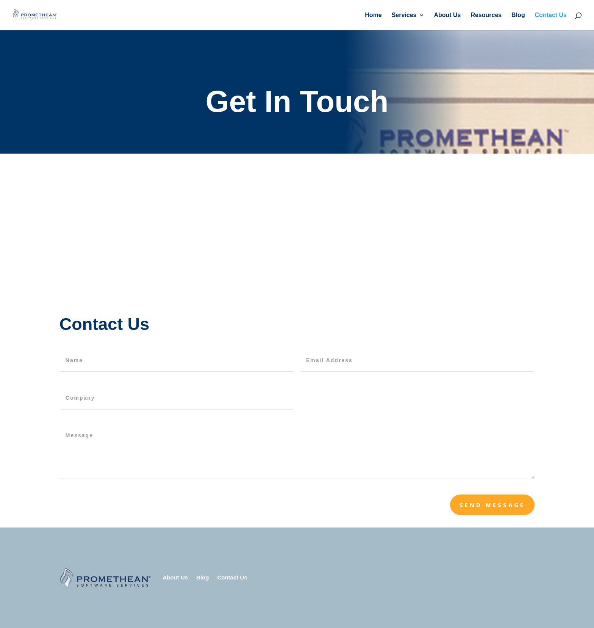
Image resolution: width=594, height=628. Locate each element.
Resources (486, 15)
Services (404, 15)
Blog (518, 15)
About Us (447, 15)
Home (373, 15)
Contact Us (551, 15)
